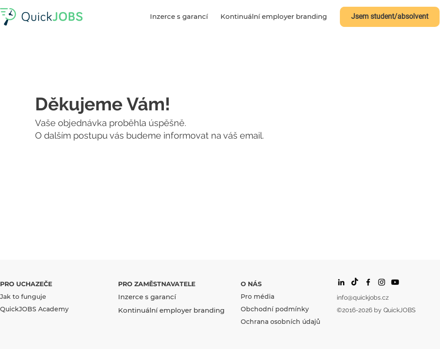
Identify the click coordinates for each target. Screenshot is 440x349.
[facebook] (368, 282)
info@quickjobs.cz (363, 297)
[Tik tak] (354, 282)
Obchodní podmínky (275, 309)
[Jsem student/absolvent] (390, 17)
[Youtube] (395, 282)
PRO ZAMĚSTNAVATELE (156, 284)
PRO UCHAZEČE (26, 284)
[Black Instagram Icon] (381, 282)
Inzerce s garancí (147, 296)
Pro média (257, 296)
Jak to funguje (23, 296)
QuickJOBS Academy (34, 309)
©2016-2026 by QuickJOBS (376, 310)
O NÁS (251, 284)
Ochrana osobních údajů (280, 322)
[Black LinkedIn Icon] (341, 282)
